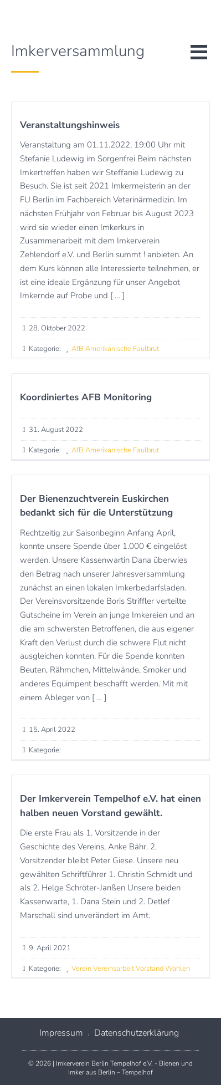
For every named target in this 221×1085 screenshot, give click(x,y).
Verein (81, 969)
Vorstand (149, 969)
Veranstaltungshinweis (70, 125)
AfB (77, 349)
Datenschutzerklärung (136, 1033)
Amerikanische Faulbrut (122, 349)
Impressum (61, 1033)
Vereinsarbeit (113, 969)
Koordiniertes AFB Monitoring (86, 397)
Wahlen (177, 969)
